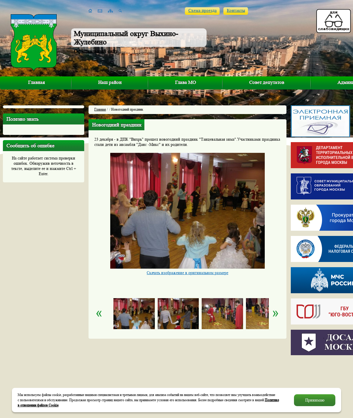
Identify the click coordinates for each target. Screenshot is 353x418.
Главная (36, 82)
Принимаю (314, 400)
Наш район (110, 82)
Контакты (236, 10)
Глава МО (185, 82)
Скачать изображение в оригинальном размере (187, 272)
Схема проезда (202, 10)
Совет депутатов (266, 82)
